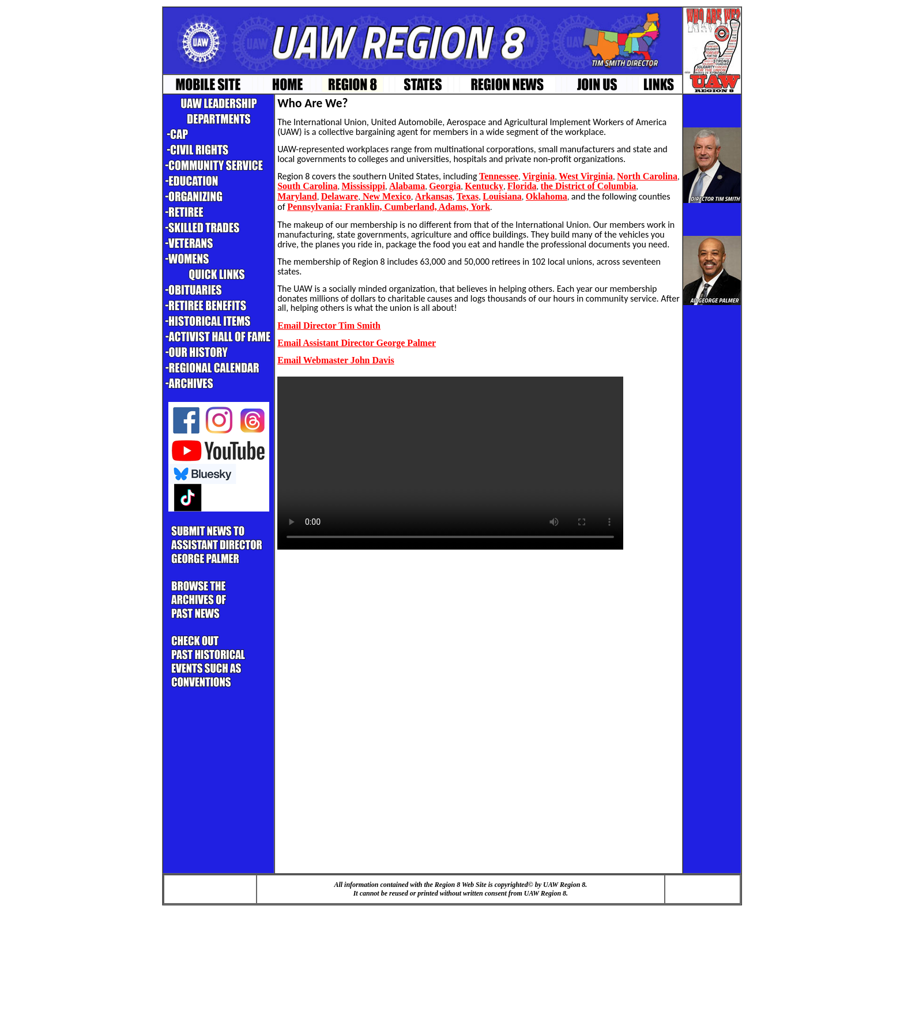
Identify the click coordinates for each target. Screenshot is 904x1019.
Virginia (538, 176)
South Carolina (307, 186)
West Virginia (586, 176)
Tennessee (498, 176)
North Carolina (647, 176)
